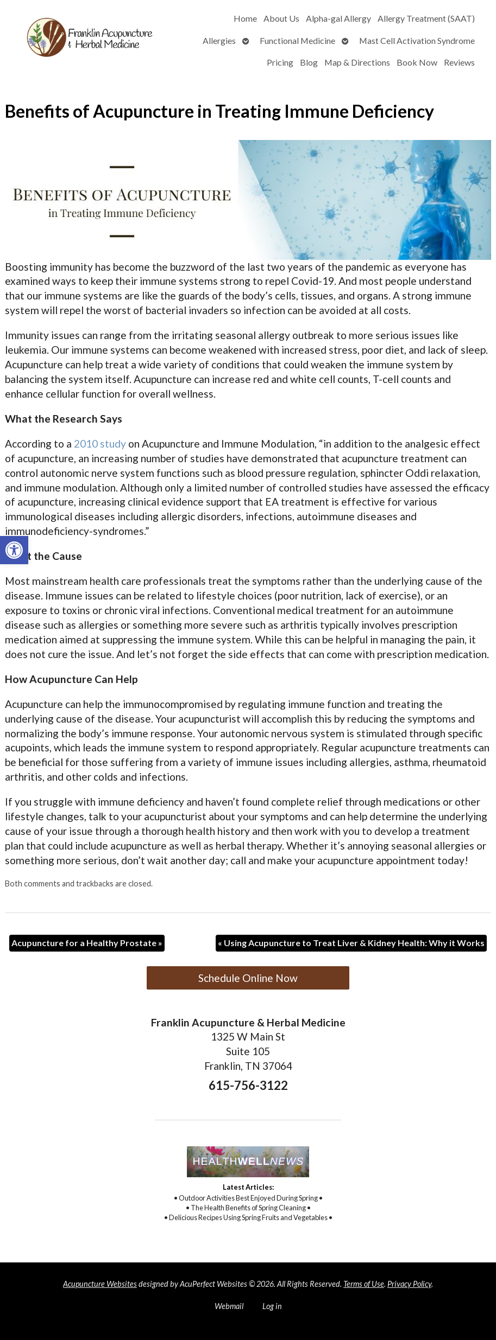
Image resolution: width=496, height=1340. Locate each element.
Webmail (229, 1306)
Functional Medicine (297, 40)
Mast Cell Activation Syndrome (417, 40)
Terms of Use (363, 1283)
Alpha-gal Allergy (338, 18)
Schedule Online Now (248, 978)
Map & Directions (357, 62)
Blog (309, 62)
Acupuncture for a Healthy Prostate (86, 942)
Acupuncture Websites (100, 1283)
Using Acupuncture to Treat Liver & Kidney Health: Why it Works (351, 942)
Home (245, 18)
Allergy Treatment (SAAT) (426, 18)
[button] (14, 550)
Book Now (417, 62)
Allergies (219, 40)
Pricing (280, 62)
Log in (272, 1306)
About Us (281, 18)
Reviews (459, 62)
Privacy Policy (409, 1283)
